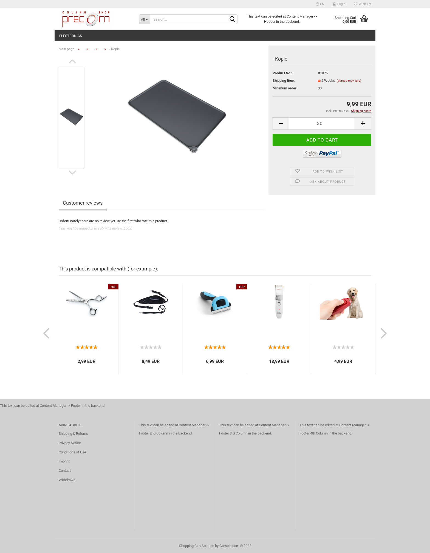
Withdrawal (67, 480)
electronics (70, 36)
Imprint (64, 461)
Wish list (362, 4)
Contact (65, 471)
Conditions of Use (72, 452)
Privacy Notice (70, 443)
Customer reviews (83, 203)
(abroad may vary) (349, 81)
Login (339, 4)
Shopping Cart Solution (196, 546)
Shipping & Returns (73, 433)
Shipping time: (284, 80)
